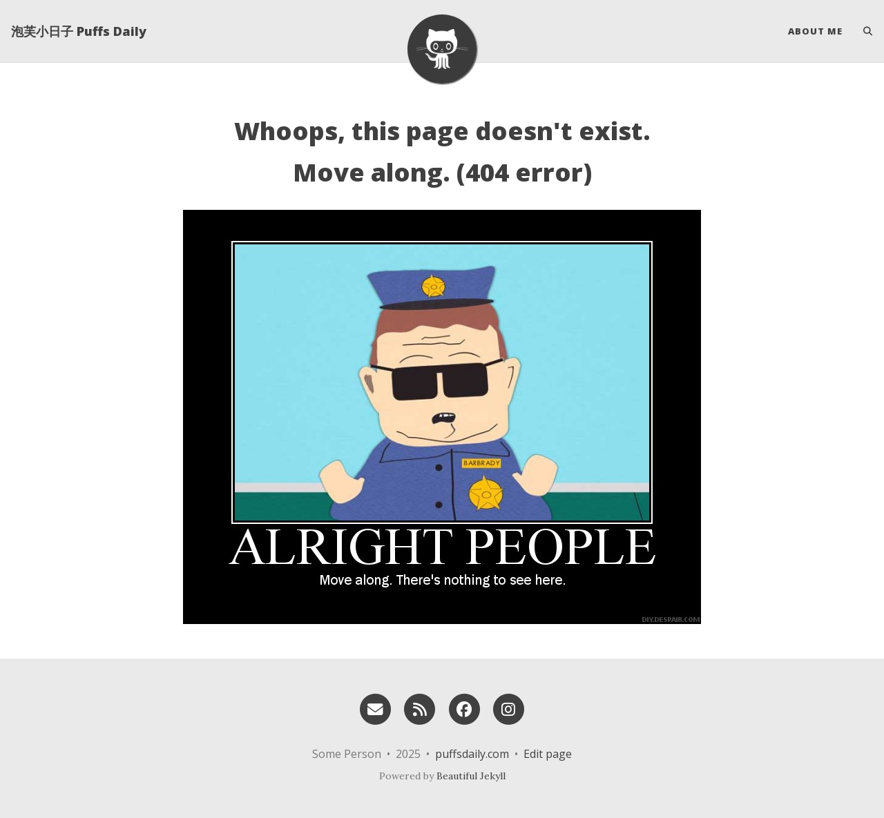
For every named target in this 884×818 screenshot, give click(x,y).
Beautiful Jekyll (471, 776)
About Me (815, 31)
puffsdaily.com (472, 753)
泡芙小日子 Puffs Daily (78, 31)
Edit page (547, 753)
